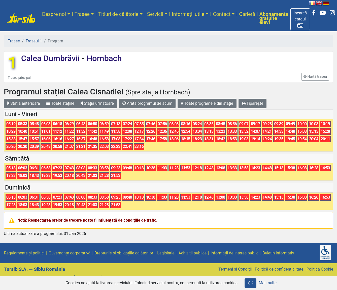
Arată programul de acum (147, 103)
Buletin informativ (278, 253)
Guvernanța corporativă (69, 253)
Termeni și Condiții (235, 269)
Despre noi (54, 14)
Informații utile (188, 14)
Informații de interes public (234, 253)
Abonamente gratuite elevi (273, 18)
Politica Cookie (320, 269)
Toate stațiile (60, 103)
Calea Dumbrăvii (51, 58)
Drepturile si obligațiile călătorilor (123, 253)
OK (250, 283)
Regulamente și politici (24, 253)
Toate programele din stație (207, 103)
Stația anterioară (23, 103)
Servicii (155, 14)
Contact (221, 14)
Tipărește (252, 103)
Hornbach (103, 58)
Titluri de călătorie (118, 14)
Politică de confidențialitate (279, 269)
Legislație (165, 253)
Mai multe (268, 282)
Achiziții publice (193, 253)
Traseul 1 (34, 41)
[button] (300, 19)
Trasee (82, 14)
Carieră (247, 14)
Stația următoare (97, 103)
